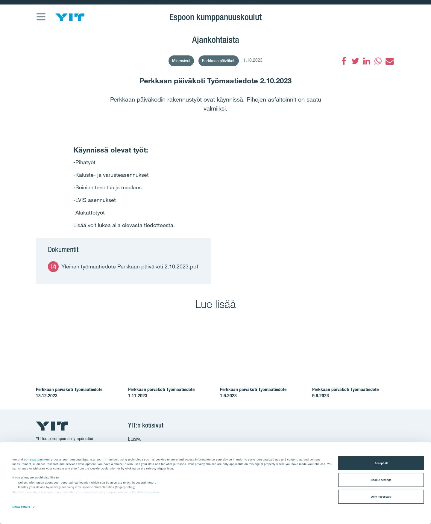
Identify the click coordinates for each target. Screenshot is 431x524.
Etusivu (135, 439)
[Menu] (40, 13)
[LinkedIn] (367, 61)
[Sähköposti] (389, 61)
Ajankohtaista (215, 39)
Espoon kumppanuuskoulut (215, 16)
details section (148, 492)
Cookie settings (381, 479)
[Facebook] (344, 61)
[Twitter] (355, 61)
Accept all (381, 463)
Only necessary (381, 496)
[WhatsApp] (378, 61)
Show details (21, 506)
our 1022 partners (37, 459)
